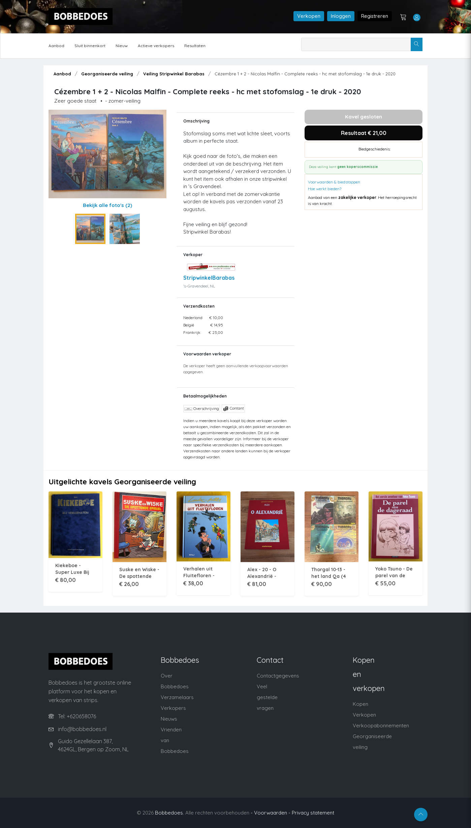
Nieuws (169, 719)
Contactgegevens (278, 675)
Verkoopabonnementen (381, 725)
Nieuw (122, 45)
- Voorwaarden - (270, 812)
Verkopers (173, 708)
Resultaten (195, 45)
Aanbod (56, 45)
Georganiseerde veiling (107, 73)
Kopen (360, 704)
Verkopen (308, 16)
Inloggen (341, 16)
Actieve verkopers (156, 45)
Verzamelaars (177, 697)
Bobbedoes (169, 812)
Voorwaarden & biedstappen (334, 181)
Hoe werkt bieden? (324, 188)
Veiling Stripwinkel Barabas (174, 73)
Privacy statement (313, 812)
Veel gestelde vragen (267, 697)
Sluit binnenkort (89, 45)
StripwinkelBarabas (208, 277)
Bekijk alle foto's (107, 205)
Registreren (374, 16)
